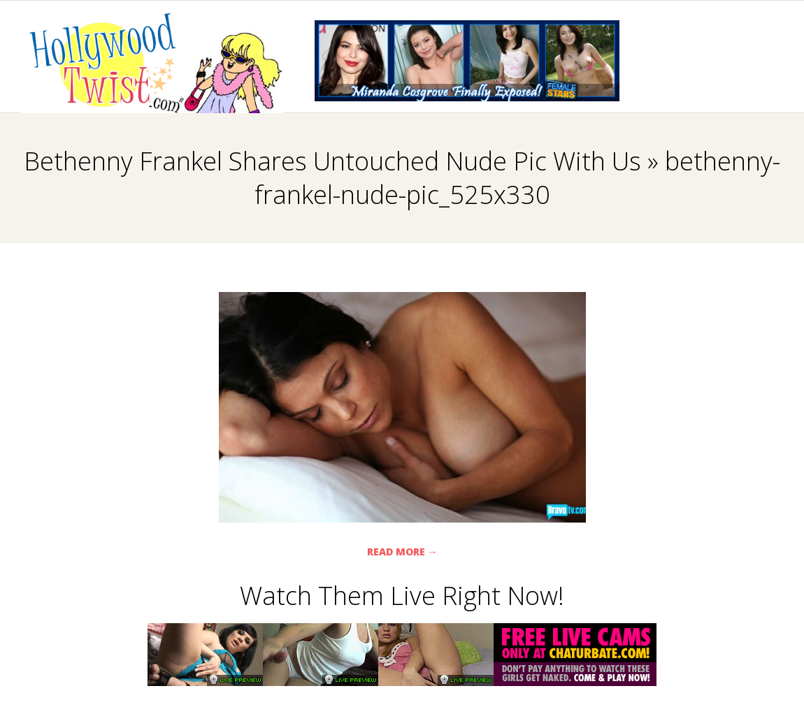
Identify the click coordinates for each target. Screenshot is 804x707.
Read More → (402, 551)
